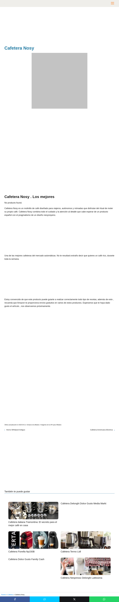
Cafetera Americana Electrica (101, 430)
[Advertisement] (59, 26)
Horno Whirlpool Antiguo (15, 430)
